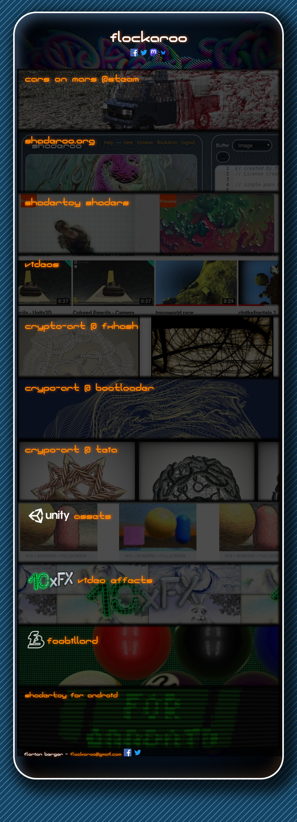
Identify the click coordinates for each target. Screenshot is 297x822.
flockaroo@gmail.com (95, 754)
